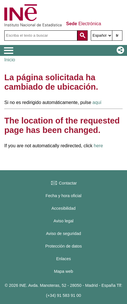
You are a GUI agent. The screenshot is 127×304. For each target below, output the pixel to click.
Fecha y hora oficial (64, 195)
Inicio (9, 59)
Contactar (63, 183)
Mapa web (63, 271)
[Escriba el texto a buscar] (40, 35)
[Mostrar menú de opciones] (8, 51)
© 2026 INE (15, 285)
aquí (97, 102)
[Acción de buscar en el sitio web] (82, 35)
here (98, 145)
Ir (117, 35)
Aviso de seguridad (63, 233)
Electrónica (83, 23)
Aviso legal (63, 221)
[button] (119, 50)
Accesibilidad (63, 208)
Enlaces (63, 258)
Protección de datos (63, 246)
